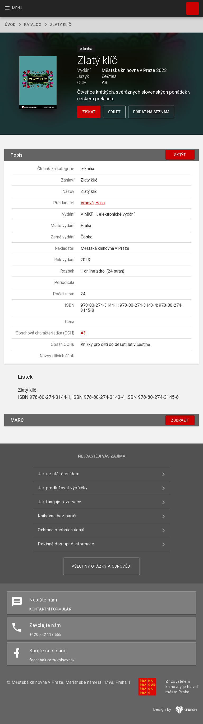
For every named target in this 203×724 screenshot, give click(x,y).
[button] (38, 83)
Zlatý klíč (60, 24)
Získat (88, 112)
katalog (32, 24)
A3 (83, 333)
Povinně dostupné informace (66, 543)
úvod (10, 24)
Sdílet (114, 112)
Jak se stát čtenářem (58, 473)
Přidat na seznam (151, 112)
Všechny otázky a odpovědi (102, 566)
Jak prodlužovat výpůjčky (62, 487)
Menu (13, 8)
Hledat (190, 6)
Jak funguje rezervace (59, 501)
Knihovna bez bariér (57, 515)
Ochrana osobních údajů (61, 529)
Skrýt (180, 155)
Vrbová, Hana (93, 202)
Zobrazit (180, 420)
